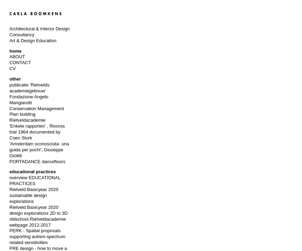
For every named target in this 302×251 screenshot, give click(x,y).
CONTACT (20, 62)
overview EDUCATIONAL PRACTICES (34, 180)
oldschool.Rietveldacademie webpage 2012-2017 (37, 222)
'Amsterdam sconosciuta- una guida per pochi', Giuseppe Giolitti (39, 149)
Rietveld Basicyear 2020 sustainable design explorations (33, 195)
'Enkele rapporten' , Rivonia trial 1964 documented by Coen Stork (37, 131)
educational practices (32, 171)
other (15, 79)
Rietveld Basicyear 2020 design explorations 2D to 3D (38, 210)
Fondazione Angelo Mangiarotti (28, 99)
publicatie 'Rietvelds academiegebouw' (29, 87)
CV (12, 68)
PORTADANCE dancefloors (37, 161)
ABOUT (17, 56)
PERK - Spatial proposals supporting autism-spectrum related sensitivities (37, 236)
